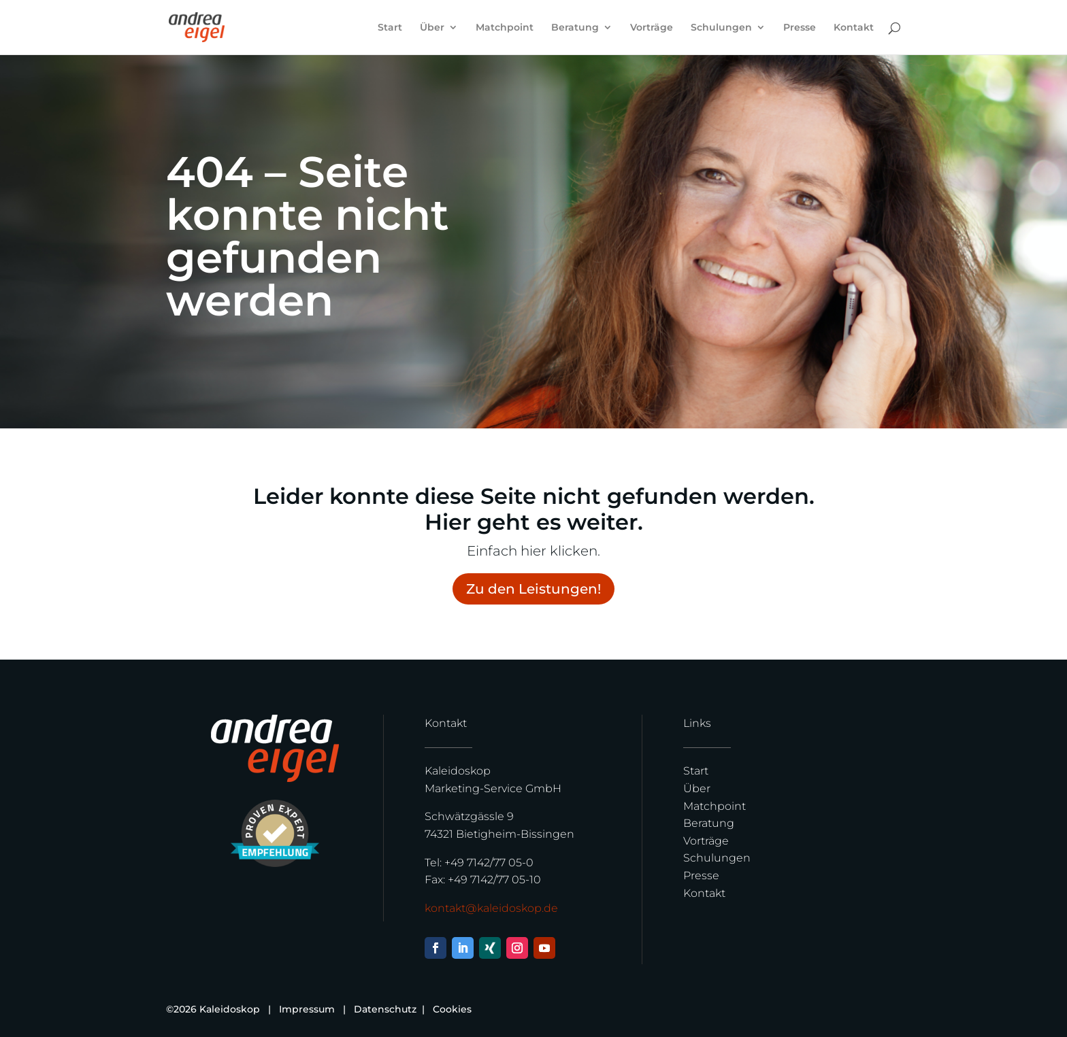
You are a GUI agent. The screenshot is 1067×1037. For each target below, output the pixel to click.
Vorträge (651, 27)
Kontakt (854, 27)
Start (390, 27)
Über (432, 27)
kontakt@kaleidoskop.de (491, 908)
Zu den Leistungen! (533, 589)
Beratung (575, 27)
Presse (799, 27)
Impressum (307, 1009)
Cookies (452, 1009)
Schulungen (721, 27)
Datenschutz (386, 1009)
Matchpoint (505, 27)
